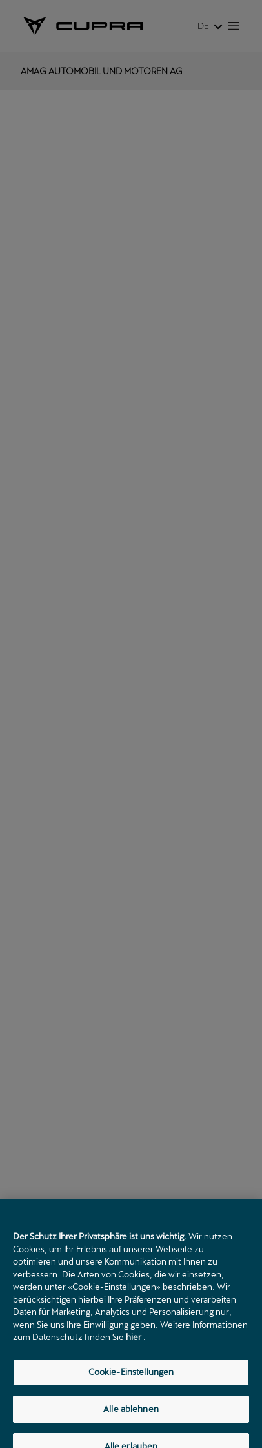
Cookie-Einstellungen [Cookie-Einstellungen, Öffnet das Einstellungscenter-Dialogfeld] (131, 1377)
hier (133, 1342)
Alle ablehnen (131, 1414)
